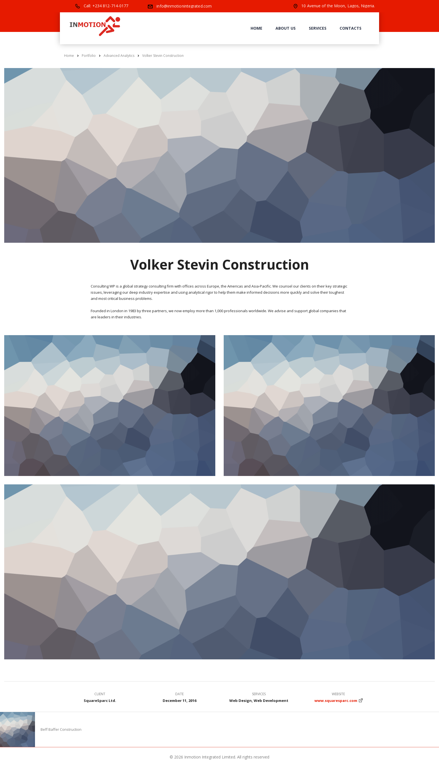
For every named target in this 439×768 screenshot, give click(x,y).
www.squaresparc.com (335, 700)
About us (285, 28)
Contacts (350, 28)
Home (256, 28)
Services (317, 28)
